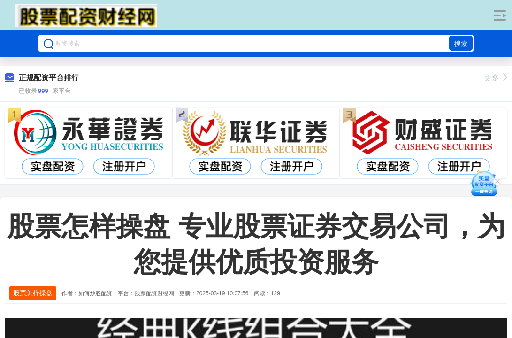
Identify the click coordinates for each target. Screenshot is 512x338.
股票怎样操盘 (33, 293)
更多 (495, 78)
